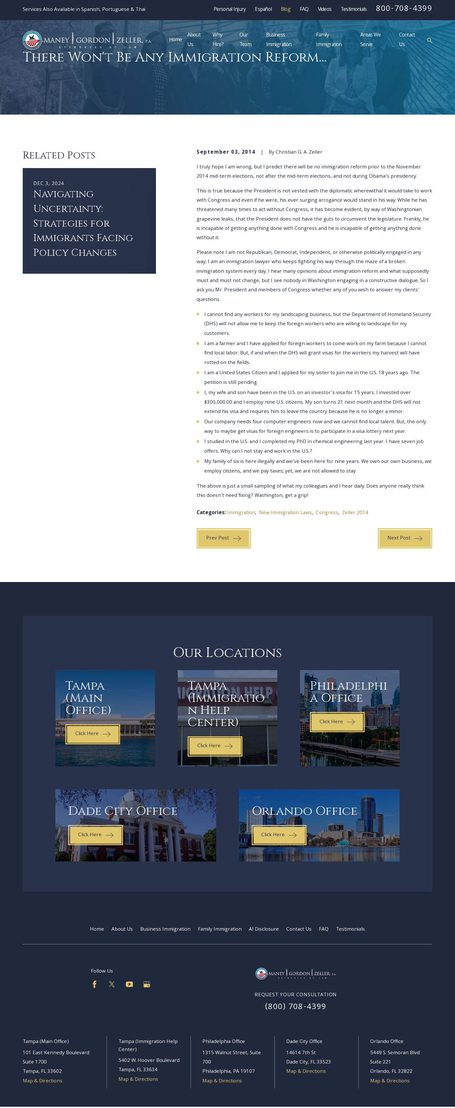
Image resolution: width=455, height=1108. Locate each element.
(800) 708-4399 (295, 1007)
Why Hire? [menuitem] (218, 40)
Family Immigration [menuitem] (329, 40)
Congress (327, 513)
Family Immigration (220, 930)
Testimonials (354, 9)
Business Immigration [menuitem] (279, 40)
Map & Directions (42, 1081)
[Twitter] (112, 984)
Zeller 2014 (355, 513)
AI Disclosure (264, 930)
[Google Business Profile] (146, 984)
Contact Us (299, 930)
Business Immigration (165, 930)
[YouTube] (129, 984)
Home (97, 930)
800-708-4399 (404, 9)
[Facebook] (94, 984)
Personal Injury (230, 9)
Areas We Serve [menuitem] (370, 40)
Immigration (241, 513)
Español (263, 9)
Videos (324, 9)
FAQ (304, 9)
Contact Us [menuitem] (407, 40)
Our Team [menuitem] (245, 40)
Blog (285, 9)
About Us (122, 930)
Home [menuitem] (175, 40)
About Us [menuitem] (193, 40)
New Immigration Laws (285, 513)
